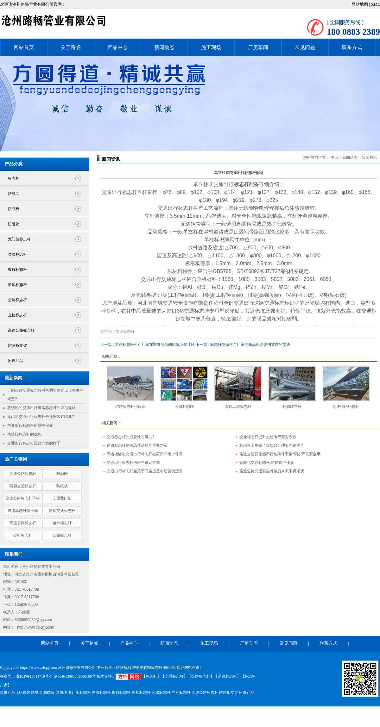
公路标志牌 (184, 406)
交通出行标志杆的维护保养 (30, 425)
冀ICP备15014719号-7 (33, 676)
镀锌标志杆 (17, 269)
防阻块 (13, 224)
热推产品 (7, 692)
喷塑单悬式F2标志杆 (145, 667)
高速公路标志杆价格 (23, 498)
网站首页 (24, 47)
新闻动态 (164, 47)
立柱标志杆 (17, 315)
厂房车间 (258, 47)
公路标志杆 (17, 300)
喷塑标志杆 (17, 285)
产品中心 (117, 47)
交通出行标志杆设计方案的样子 (33, 443)
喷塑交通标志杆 (23, 486)
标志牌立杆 (291, 406)
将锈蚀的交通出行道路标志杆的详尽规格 (41, 408)
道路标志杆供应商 (23, 510)
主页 (334, 157)
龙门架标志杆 (19, 239)
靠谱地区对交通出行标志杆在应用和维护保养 (145, 454)
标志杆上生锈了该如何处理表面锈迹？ (271, 445)
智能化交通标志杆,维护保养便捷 (266, 462)
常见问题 (305, 47)
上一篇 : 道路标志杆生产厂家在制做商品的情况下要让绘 (147, 344)
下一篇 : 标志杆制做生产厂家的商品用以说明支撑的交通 (243, 344)
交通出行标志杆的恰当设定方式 (133, 462)
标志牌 (13, 178)
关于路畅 (70, 47)
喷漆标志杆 (17, 254)
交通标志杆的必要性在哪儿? (131, 437)
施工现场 (211, 47)
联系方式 (352, 47)
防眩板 (13, 209)
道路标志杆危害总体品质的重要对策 (137, 445)
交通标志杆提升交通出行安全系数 (267, 437)
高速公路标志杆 (21, 330)
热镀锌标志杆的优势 (24, 434)
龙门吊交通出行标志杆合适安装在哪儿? (40, 416)
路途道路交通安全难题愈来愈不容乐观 (271, 471)
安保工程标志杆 (238, 406)
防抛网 (13, 193)
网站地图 (360, 4)
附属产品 (15, 360)
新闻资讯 (369, 157)
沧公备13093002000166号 (75, 676)
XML (375, 4)
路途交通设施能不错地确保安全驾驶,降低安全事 (279, 454)
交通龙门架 (62, 498)
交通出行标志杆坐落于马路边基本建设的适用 (145, 471)
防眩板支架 (17, 345)
